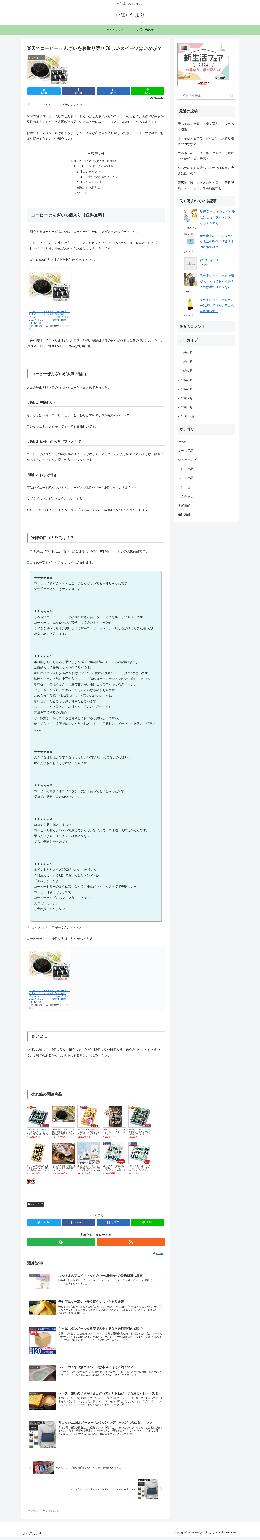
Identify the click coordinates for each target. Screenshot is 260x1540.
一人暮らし (185, 496)
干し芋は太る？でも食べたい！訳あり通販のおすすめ (206, 141)
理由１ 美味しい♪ (90, 172)
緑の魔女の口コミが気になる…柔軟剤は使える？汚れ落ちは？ (217, 241)
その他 (182, 442)
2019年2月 (185, 353)
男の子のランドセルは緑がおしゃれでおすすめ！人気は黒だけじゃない (217, 281)
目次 (91, 153)
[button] (232, 95)
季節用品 (184, 505)
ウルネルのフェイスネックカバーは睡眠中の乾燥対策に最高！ (206, 155)
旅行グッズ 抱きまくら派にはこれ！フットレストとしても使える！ (217, 217)
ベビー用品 (185, 469)
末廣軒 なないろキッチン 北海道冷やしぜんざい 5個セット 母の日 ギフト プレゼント (88, 1171)
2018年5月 (185, 389)
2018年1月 (185, 407)
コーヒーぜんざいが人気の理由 (94, 166)
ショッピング (35, 1206)
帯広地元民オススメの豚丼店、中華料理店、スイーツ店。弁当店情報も (206, 185)
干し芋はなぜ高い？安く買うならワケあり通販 (206, 126)
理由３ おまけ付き (90, 183)
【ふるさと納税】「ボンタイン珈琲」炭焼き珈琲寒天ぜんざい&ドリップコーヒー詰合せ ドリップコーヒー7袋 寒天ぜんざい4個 (63, 1172)
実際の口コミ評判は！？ (90, 189)
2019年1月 (185, 362)
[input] (206, 96)
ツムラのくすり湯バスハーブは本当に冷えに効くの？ (206, 170)
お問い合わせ (209, 260)
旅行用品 (184, 514)
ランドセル (185, 487)
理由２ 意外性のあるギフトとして (100, 177)
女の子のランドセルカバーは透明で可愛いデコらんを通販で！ (217, 305)
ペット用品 (185, 478)
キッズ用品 (185, 451)
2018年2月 (185, 398)
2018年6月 (185, 380)
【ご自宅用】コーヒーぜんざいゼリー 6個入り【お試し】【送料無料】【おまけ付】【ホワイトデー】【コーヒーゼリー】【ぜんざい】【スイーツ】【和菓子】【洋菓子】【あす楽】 (49, 319)
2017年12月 (186, 416)
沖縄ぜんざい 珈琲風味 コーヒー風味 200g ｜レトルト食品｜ (114, 1133)
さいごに (80, 194)
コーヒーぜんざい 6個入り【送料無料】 (97, 161)
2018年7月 (185, 371)
